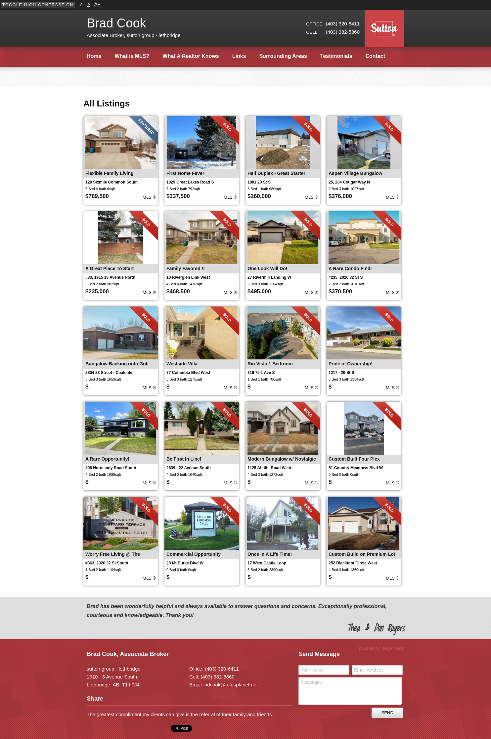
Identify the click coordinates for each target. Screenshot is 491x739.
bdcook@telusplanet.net (230, 684)
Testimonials (336, 56)
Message (350, 691)
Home (94, 56)
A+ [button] (97, 4)
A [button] (88, 4)
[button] (38, 5)
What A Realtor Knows (190, 56)
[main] (245, 74)
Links (239, 56)
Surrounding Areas (283, 56)
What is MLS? (131, 56)
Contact (375, 56)
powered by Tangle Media (381, 648)
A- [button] (81, 4)
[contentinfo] (245, 649)
